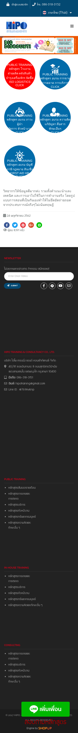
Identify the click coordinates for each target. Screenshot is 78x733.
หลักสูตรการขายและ (19, 493)
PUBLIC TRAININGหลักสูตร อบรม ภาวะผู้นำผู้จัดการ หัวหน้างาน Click (20, 124)
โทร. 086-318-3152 (48, 4)
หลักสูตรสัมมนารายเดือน (22, 487)
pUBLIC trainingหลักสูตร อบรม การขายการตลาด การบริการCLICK (55, 80)
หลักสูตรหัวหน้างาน (18, 510)
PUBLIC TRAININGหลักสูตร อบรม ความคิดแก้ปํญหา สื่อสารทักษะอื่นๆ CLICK (55, 124)
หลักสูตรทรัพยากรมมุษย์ (22, 599)
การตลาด (13, 498)
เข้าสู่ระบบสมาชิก (20, 4)
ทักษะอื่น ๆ (14, 527)
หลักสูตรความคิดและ (19, 522)
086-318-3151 (25, 377)
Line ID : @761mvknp (21, 389)
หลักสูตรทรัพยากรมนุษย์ (22, 516)
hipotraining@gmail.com (30, 383)
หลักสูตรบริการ (16, 504)
